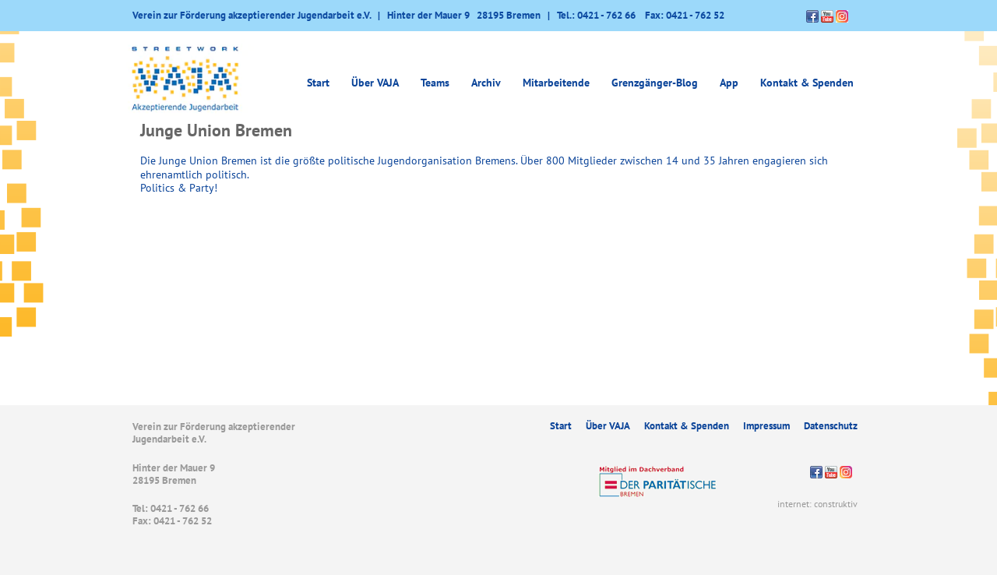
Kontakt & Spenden (807, 83)
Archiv (486, 83)
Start (318, 83)
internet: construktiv (817, 504)
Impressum (766, 425)
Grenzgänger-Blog (654, 83)
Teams (435, 83)
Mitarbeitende (556, 83)
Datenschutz (831, 425)
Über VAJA (375, 83)
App (729, 83)
